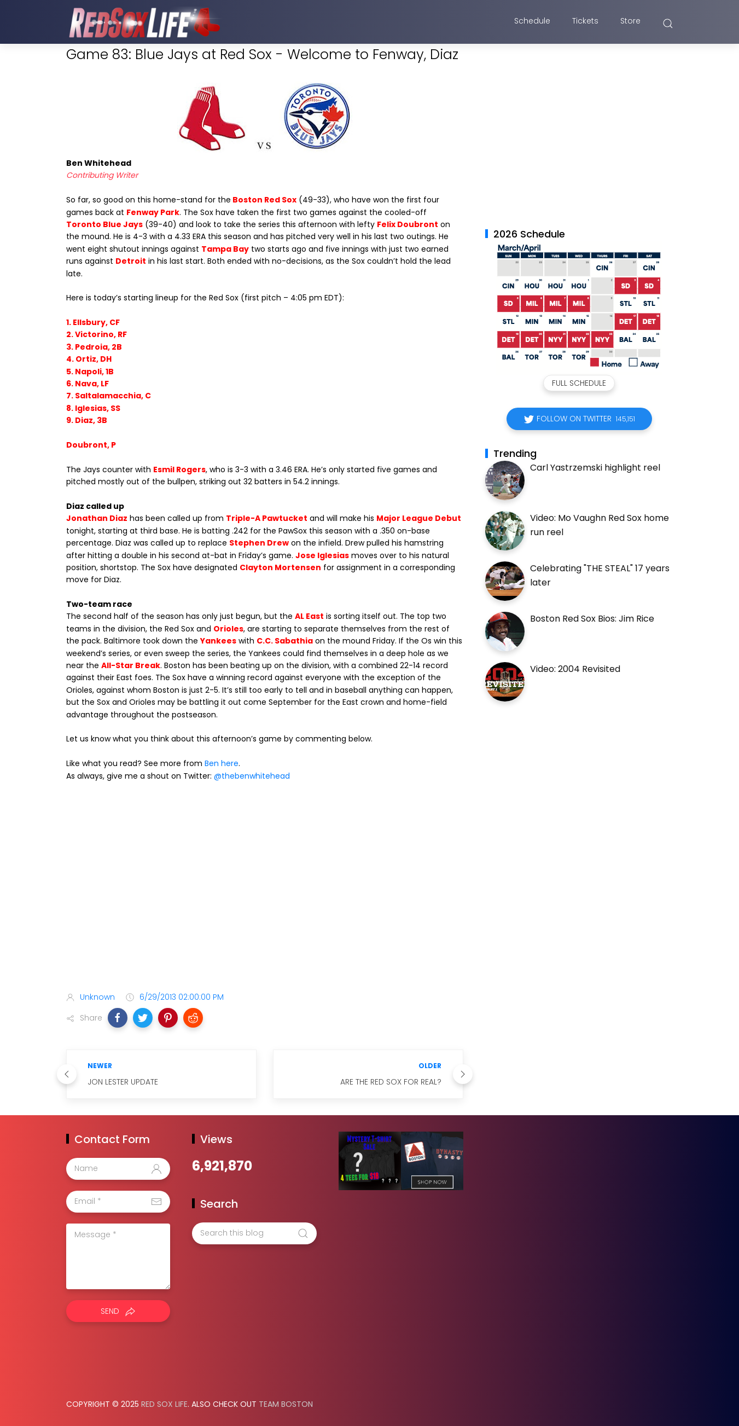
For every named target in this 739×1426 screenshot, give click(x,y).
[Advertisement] (264, 896)
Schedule (532, 23)
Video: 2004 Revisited (575, 669)
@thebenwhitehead (252, 775)
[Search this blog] (254, 1233)
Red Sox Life (164, 1404)
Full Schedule (579, 383)
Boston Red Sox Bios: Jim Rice (592, 618)
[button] (117, 1018)
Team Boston (286, 1404)
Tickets (585, 23)
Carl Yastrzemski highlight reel (595, 467)
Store (630, 23)
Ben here (221, 763)
